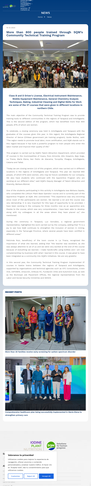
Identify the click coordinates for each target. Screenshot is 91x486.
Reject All (31, 476)
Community (24, 5)
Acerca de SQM (26, 1)
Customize (15, 476)
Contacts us (25, 10)
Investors (25, 8)
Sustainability (25, 4)
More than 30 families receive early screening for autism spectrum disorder (40, 352)
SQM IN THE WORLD (9, 482)
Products (23, 2)
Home (40, 17)
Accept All (46, 476)
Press (22, 7)
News (49, 17)
